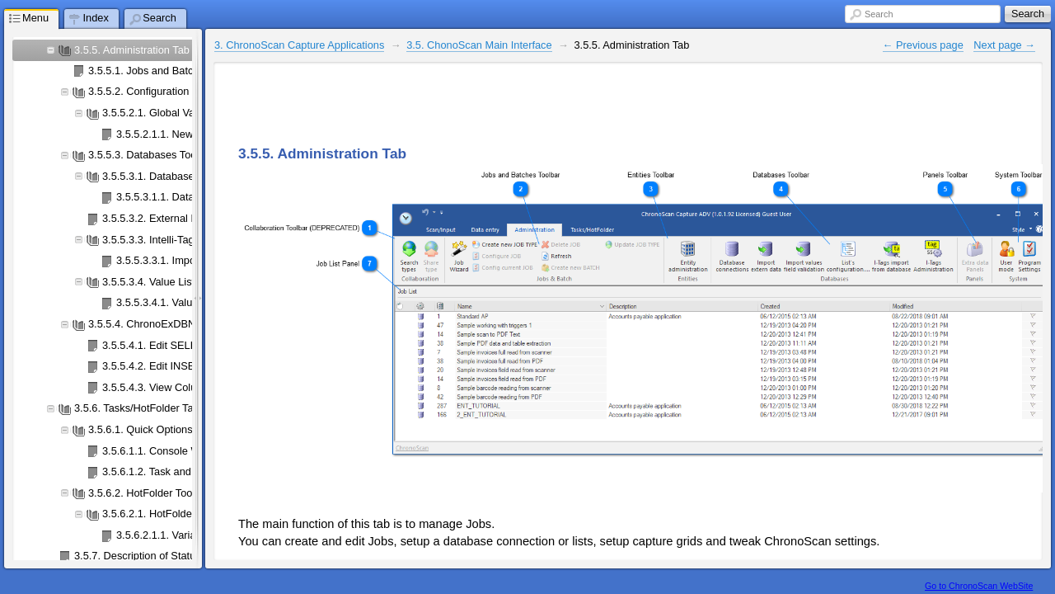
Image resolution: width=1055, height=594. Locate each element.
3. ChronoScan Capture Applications (299, 45)
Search (879, 14)
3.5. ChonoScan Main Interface (478, 45)
